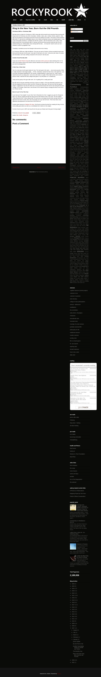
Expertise (79, 125)
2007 (73, 628)
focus (73, 129)
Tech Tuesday (84, 256)
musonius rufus (74, 191)
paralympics (82, 199)
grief (78, 137)
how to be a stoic (74, 352)
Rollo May (79, 225)
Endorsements (73, 117)
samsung (72, 231)
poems (83, 208)
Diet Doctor (73, 448)
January (75, 639)
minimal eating (73, 188)
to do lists (79, 263)
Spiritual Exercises (84, 244)
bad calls (74, 63)
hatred (82, 142)
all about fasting (74, 425)
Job (79, 159)
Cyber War (85, 94)
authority (86, 62)
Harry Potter (78, 142)
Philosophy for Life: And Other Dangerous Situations (78, 393)
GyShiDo (86, 137)
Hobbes (86, 146)
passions (72, 200)
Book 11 (72, 68)
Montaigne (86, 188)
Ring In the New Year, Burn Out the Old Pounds (79, 655)
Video (87, 272)
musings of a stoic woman (77, 324)
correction (78, 91)
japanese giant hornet (77, 157)
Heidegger (86, 143)
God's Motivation (74, 136)
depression (72, 98)
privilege (72, 213)
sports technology (80, 245)
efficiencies (72, 114)
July (74, 632)
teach (78, 256)
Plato (71, 208)
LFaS (71, 169)
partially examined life (76, 327)
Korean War (85, 165)
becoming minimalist (75, 437)
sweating (83, 254)
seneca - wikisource (75, 304)
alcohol (86, 55)
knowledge (79, 165)
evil (87, 123)
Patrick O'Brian (84, 201)
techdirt (72, 476)
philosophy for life (74, 329)
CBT (87, 72)
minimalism (81, 188)
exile (87, 124)
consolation (76, 88)
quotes (71, 218)
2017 (73, 604)
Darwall (75, 96)
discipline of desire (82, 107)
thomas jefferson (80, 261)
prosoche (72, 215)
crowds (75, 94)
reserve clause (74, 221)
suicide (71, 253)
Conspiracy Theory (84, 88)
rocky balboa (85, 224)
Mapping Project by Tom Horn (78, 493)
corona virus (72, 91)
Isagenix (82, 156)
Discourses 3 (73, 109)
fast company (73, 465)
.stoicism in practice (75, 296)
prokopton (86, 214)
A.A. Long (85, 49)
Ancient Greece (84, 58)
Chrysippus (72, 77)
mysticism (82, 190)
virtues (86, 273)
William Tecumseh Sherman (81, 279)
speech (73, 243)
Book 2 (82, 68)
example (72, 124)
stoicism (80, 251)
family (74, 127)
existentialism (73, 126)
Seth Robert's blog (23, 60)
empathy (78, 115)
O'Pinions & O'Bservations (77, 490)
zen (81, 282)
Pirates (85, 206)
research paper (85, 219)
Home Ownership (74, 148)
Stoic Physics (76, 249)
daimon (71, 96)
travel (80, 266)
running (72, 229)
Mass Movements (80, 179)
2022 (73, 593)
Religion (79, 219)
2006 (73, 660)
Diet (17, 115)
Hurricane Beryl (77, 149)
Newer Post (16, 167)
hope (87, 148)
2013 (73, 614)
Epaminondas (77, 118)
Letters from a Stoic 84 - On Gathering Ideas (77, 533)
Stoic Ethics (83, 248)
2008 (73, 625)
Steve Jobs (80, 246)
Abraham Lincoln (84, 50)
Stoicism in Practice (82, 544)
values (87, 269)
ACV (79, 52)
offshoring (86, 195)
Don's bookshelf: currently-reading (83, 365)
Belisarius (76, 65)
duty (83, 112)
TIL (73, 263)
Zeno (83, 282)
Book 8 (72, 71)
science (86, 233)
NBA (87, 192)
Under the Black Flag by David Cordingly (82, 556)
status (75, 246)
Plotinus (75, 208)
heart (71, 143)
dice (88, 100)
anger (71, 59)
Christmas (86, 75)
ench (45, 19)
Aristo (87, 60)
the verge (72, 468)
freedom (77, 130)
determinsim (76, 100)
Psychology (85, 215)
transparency (73, 266)
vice (84, 270)
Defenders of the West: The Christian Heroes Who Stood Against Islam (78, 400)
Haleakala (72, 140)
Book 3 (86, 68)
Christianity (80, 75)
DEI (87, 97)
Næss (87, 190)
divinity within (81, 111)
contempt (72, 90)
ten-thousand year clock (82, 257)
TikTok (71, 263)
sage (71, 230)
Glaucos (86, 133)
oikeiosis (72, 196)
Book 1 (81, 66)
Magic (71, 175)
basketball (79, 63)
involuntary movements (75, 156)
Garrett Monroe (74, 388)
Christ (75, 75)
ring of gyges (85, 222)
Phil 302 (74, 203)
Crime (83, 93)
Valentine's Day (80, 269)
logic (77, 172)
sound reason (78, 242)
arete (78, 61)
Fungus (86, 130)
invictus (86, 155)
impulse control (81, 153)
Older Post (61, 167)
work (81, 281)
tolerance (83, 263)
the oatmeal (73, 482)
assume (78, 62)
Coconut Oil (81, 80)
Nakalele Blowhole (74, 192)
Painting (86, 198)
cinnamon (79, 77)
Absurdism (72, 52)
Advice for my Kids (74, 53)
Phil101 (78, 203)
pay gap (75, 202)
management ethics (78, 175)
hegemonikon (80, 143)
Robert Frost (73, 224)
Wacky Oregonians (80, 275)
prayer (77, 211)
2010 (73, 621)
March (75, 634)
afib (82, 53)
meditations (73, 307)
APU (75, 61)
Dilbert (71, 103)
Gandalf (75, 131)
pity (87, 206)
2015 (73, 609)
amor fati (86, 56)
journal (86, 162)
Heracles (80, 145)
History (82, 146)
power (87, 209)
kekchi (82, 163)
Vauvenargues (73, 270)
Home (39, 167)
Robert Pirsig (79, 224)
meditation (77, 182)
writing (86, 281)
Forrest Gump (85, 128)
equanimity (86, 120)
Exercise (84, 124)
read (87, 218)
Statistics (72, 246)
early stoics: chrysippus (76, 313)
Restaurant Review (83, 221)
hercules (72, 146)
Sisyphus (75, 239)
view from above (74, 273)
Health (20, 115)
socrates (86, 241)
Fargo (77, 127)
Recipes (71, 219)
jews (71, 159)
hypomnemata (80, 150)
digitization (86, 102)
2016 (73, 607)
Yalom (78, 282)
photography (80, 206)
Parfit (87, 199)
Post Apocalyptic (78, 209)
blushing (72, 66)
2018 (73, 602)
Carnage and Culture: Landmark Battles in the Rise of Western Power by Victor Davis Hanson (82, 507)
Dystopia (86, 112)
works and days (74, 473)
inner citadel (80, 155)
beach (87, 63)
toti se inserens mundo (76, 264)
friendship (82, 130)
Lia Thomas (77, 169)
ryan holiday (85, 229)
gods (80, 136)
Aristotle (71, 62)
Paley (71, 199)
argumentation (83, 60)
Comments (74, 31)
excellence (79, 124)
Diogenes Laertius (84, 103)
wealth (71, 276)
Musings (86, 189)
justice (71, 163)
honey (79, 148)
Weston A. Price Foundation (77, 454)
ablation (78, 50)
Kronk (71, 166)
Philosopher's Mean (74, 205)
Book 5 (77, 69)
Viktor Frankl (81, 273)
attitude (82, 62)
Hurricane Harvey (84, 149)
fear (83, 127)
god (71, 134)
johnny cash (72, 162)
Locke (74, 172)
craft (73, 93)
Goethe (83, 136)
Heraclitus (86, 145)
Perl (78, 202)
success (86, 251)
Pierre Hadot (74, 371)
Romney (84, 225)
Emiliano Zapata (84, 114)
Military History (78, 186)
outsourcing (72, 198)
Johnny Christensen (80, 162)
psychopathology (74, 217)
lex (39, 19)
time (76, 263)
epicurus (72, 120)
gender (83, 131)
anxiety (82, 59)
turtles (80, 267)
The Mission (77, 260)
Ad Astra (82, 52)
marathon (86, 175)
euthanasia (84, 123)
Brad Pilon (73, 456)
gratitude (72, 137)
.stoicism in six (74, 293)
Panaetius (76, 199)
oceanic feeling (79, 195)
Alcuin (71, 56)
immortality (72, 152)
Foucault (72, 130)
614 (81, 49)
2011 (73, 618)
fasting (80, 127)
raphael (78, 218)
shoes (82, 238)
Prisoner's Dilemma (84, 212)
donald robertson (74, 349)
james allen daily (74, 417)
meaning (81, 180)
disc (51, 19)
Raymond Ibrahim (75, 402)
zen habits (72, 434)
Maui (76, 180)
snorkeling (86, 239)
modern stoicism (74, 335)
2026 (73, 583)
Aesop (79, 53)
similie (71, 239)
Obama (81, 193)
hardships (72, 142)
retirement (72, 222)
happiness (86, 140)
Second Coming (81, 234)
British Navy (73, 72)
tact (71, 256)
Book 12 (77, 68)
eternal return (78, 121)
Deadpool (76, 97)
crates (75, 93)
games (71, 131)
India (87, 153)
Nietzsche (72, 193)
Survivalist (72, 254)
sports (74, 245)
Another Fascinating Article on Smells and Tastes (78, 647)
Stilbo (71, 248)
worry (84, 281)
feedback (86, 127)
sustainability (77, 254)
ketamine (86, 163)
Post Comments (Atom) (42, 171)
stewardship (85, 246)
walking (86, 275)
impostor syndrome (83, 152)
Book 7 (86, 69)
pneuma (79, 208)
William (82, 278)
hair (87, 139)
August (75, 630)
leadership (76, 168)
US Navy (85, 267)
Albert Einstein (81, 55)
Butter (78, 72)
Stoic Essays (76, 248)
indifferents (72, 155)
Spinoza (77, 244)
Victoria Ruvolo (82, 272)
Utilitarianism (72, 269)
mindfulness (85, 186)
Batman (83, 63)
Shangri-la (25, 115)
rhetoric (76, 222)
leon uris (86, 168)
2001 (73, 662)
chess (79, 19)
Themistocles (73, 261)
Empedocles (85, 115)
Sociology (81, 241)
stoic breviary (73, 299)
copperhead (85, 90)
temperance (73, 257)
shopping (86, 238)
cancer (81, 72)
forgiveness (79, 128)
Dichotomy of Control (75, 102)
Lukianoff (83, 174)
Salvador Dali (75, 230)
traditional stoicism (75, 332)
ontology (86, 196)
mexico (82, 185)
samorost (86, 230)
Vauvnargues (79, 270)
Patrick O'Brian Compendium (77, 496)
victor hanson (73, 471)
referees (75, 219)
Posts (73, 29)
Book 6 (82, 69)
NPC (78, 193)
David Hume (82, 96)
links (87, 169)
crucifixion (80, 94)
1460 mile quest (74, 49)
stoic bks (71, 19)
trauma (77, 266)
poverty (84, 209)
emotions (72, 115)
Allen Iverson (76, 56)
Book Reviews (83, 71)
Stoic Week (73, 251)
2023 (73, 590)
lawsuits (71, 168)
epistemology (79, 120)
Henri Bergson (73, 145)
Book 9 (77, 71)
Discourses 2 (84, 108)
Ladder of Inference (77, 166)
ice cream (86, 150)
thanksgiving (75, 259)
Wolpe (78, 281)
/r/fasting (72, 420)
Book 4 (72, 69)
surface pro (85, 253)
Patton (71, 202)
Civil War (79, 78)
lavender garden (85, 166)
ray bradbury (83, 218)
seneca (77, 236)
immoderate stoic (74, 318)
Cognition (86, 80)
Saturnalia (80, 231)
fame (71, 127)
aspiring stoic (73, 346)
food (76, 128)
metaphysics (78, 185)
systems (86, 254)
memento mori (84, 182)
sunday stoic (73, 338)
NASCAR (83, 192)
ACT (76, 52)
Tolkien (86, 263)
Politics (86, 208)
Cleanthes (72, 80)
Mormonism (73, 189)
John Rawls (83, 159)
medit (63, 19)
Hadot (81, 139)
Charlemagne (73, 74)
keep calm (77, 163)
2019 (73, 600)
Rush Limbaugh (78, 229)
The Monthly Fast (77, 651)
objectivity (72, 195)
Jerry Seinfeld (85, 157)
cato (85, 72)
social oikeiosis (74, 241)
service (82, 236)
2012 (73, 616)
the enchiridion (74, 310)
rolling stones (73, 225)
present (77, 212)
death (80, 97)
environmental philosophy (82, 117)
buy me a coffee (30, 19)
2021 (73, 595)
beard (71, 65)
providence (78, 215)
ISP (85, 156)
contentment (78, 90)
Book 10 (86, 66)
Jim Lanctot (75, 159)
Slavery (79, 239)
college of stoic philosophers (77, 301)
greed (76, 137)
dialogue (84, 100)
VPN (74, 275)
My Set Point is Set (78, 643)
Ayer (71, 63)
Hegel (74, 143)
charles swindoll (79, 74)
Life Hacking (83, 169)
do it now (86, 111)
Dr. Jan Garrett (74, 343)
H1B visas (72, 139)
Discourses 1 (74, 108)
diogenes (76, 103)
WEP (82, 276)
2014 (73, 611)
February (75, 637)
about (14, 19)
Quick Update (76, 641)
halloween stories (79, 140)
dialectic (80, 100)
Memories (82, 183)
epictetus (85, 118)
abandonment (73, 50)
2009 (73, 623)
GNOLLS (72, 451)
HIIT (76, 146)
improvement (73, 153)
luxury (87, 174)
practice (72, 211)
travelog (83, 266)
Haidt (85, 139)
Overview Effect (78, 198)
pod (21, 19)
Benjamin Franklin (84, 65)
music (82, 189)
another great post (44, 60)
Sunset (75, 253)
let (57, 19)
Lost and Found (77, 174)
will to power (77, 278)
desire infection (84, 99)
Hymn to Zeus (73, 150)
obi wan (86, 193)
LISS (71, 171)
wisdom (74, 281)
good (87, 136)
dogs (71, 112)
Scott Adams (73, 234)
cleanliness (86, 78)
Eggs (77, 114)
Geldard (79, 131)
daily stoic (72, 355)
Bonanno (76, 66)
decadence (84, 97)
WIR (71, 281)
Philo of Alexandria (84, 203)
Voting (71, 275)
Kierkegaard (73, 165)
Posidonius (72, 209)
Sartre (75, 231)
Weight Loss (77, 276)
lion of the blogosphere (76, 479)
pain (84, 198)
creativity (80, 93)
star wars (86, 245)
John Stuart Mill (77, 160)
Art (75, 62)
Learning (81, 168)
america (81, 56)
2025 (73, 586)
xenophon (75, 282)
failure (83, 125)
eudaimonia (78, 123)
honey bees (83, 148)
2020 (73, 597)
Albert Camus (73, 55)
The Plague (85, 260)
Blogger (59, 673)
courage (83, 91)
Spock (71, 245)
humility (71, 149)
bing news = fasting (75, 423)
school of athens (74, 233)
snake (82, 239)
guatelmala (82, 137)
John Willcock (85, 160)
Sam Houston (81, 230)
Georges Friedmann (79, 133)
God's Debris (85, 134)
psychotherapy (82, 216)
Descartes (78, 98)
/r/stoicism (72, 315)
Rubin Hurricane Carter (83, 227)
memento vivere (74, 183)
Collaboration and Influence (76, 81)
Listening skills (76, 171)
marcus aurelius (77, 177)
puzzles (86, 216)
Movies (78, 189)
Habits (77, 139)
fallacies (86, 125)
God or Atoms (77, 134)
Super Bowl (80, 253)
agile (84, 53)
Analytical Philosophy (75, 58)
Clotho (76, 80)
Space (83, 242)
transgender (85, 264)
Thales (71, 259)
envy (71, 118)
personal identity (82, 202)
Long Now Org (82, 172)
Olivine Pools (79, 196)
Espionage (72, 121)
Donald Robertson (77, 112)
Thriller (86, 262)
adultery (86, 52)
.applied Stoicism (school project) (79, 290)
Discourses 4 (81, 109)
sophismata (72, 242)
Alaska (87, 53)
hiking (78, 146)
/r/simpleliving (73, 439)
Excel (75, 124)
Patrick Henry (77, 200)
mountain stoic (74, 321)
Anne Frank (77, 59)
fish (70, 128)
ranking (75, 218)
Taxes (74, 256)
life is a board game (75, 341)
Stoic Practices (84, 249)
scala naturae (85, 231)
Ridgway (80, 222)
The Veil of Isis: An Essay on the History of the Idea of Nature (79, 369)
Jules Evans (74, 394)
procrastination (78, 213)
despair (71, 100)
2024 (73, 588)
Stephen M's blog (29, 104)
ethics (74, 123)
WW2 (71, 282)
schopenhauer (81, 233)
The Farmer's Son (83, 259)
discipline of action (76, 105)
